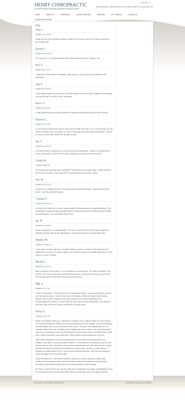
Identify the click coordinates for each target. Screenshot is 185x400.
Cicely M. (41, 160)
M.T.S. (39, 64)
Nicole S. (41, 261)
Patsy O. (40, 311)
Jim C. (39, 141)
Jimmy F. (41, 48)
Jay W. (39, 220)
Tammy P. (41, 198)
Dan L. (39, 29)
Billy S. (39, 283)
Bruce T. (40, 103)
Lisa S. (39, 84)
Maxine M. (42, 239)
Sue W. (40, 179)
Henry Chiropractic (60, 5)
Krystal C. (41, 119)
